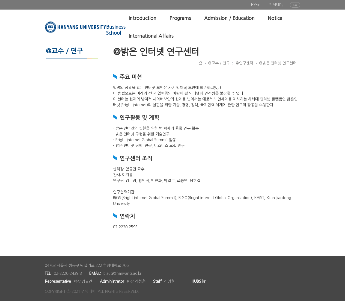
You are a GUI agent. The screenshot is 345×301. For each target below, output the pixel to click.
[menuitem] (255, 5)
